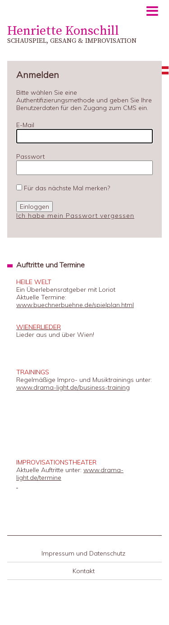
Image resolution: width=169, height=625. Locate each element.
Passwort (30, 156)
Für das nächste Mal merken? (67, 188)
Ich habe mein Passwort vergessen (75, 215)
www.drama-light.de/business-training (73, 387)
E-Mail (25, 125)
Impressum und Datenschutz (83, 553)
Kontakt (84, 571)
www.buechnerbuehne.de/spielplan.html (75, 305)
